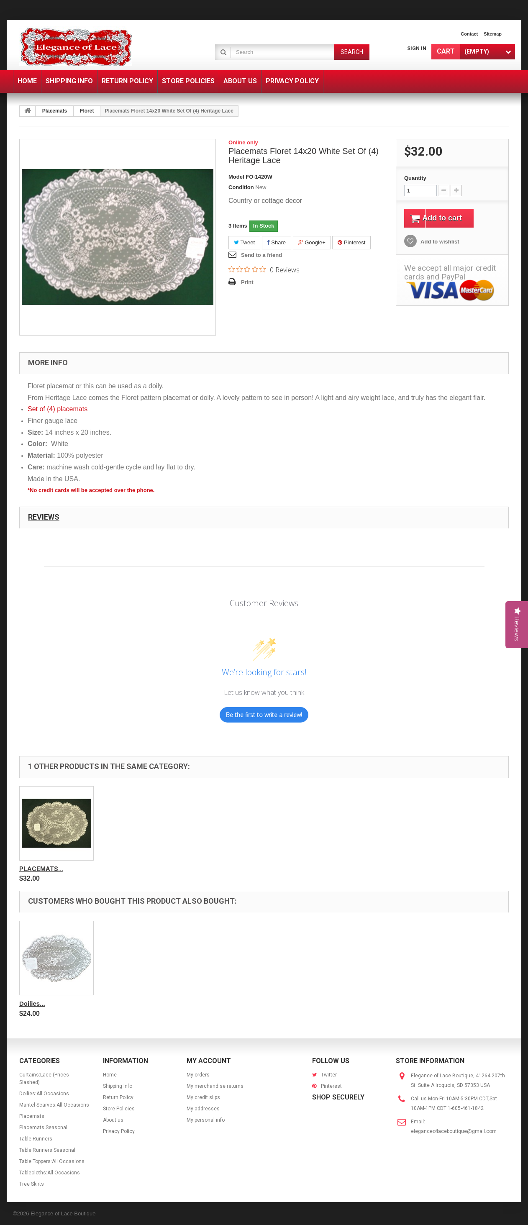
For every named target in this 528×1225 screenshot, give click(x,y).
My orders (198, 1075)
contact (469, 33)
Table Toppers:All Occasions (52, 1161)
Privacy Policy (119, 1131)
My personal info (206, 1120)
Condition (241, 187)
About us (113, 1120)
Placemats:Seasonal (43, 1127)
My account (209, 1061)
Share (276, 242)
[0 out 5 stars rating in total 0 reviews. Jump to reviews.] (264, 269)
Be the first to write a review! (264, 715)
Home (110, 1075)
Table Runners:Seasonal (47, 1150)
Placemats (54, 111)
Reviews (43, 517)
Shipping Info (117, 1086)
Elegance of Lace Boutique (63, 1213)
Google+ (312, 242)
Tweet (244, 242)
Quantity (415, 178)
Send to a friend (261, 255)
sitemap (493, 33)
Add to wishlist (439, 243)
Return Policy (118, 1097)
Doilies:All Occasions (44, 1094)
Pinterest (351, 242)
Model (236, 177)
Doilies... (32, 1003)
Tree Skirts (31, 1184)
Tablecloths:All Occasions (49, 1173)
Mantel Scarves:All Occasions (54, 1105)
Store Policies (119, 1109)
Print (247, 282)
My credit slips (203, 1097)
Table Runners (35, 1139)
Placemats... (41, 869)
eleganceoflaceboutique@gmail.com (454, 1131)
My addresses (203, 1109)
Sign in (416, 48)
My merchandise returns (215, 1086)
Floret (87, 111)
